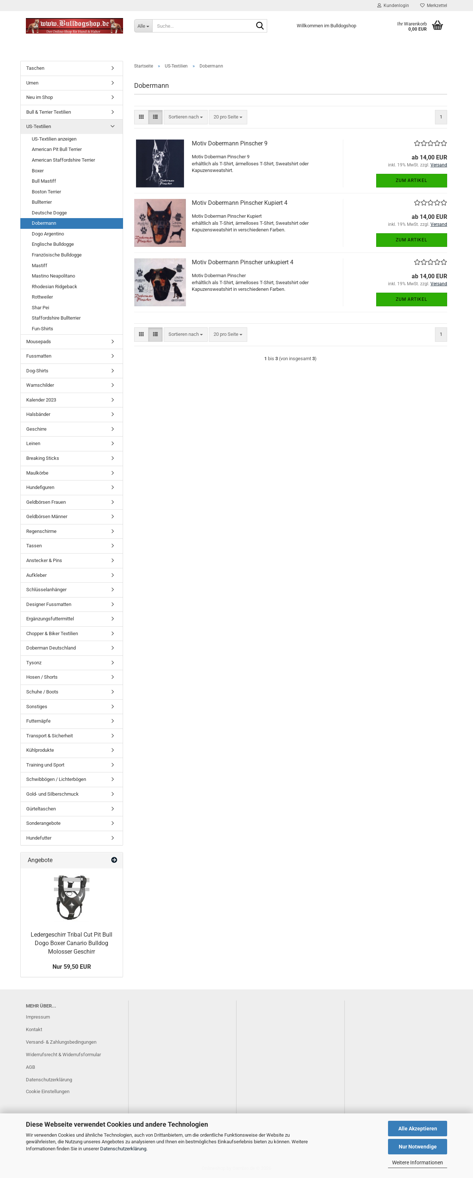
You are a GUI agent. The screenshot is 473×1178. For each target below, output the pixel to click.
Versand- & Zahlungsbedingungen (61, 1042)
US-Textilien (38, 126)
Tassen (34, 545)
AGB (30, 1067)
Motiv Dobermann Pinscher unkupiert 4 (242, 262)
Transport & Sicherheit (49, 735)
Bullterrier (42, 202)
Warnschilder (40, 385)
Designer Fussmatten (48, 604)
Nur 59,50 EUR (71, 966)
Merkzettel (433, 5)
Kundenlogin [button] (393, 5)
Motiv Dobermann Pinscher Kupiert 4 (239, 202)
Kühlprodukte (40, 750)
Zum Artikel (411, 180)
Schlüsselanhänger (46, 589)
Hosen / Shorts (42, 677)
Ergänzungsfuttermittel (50, 618)
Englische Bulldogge (53, 244)
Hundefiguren (40, 487)
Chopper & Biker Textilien (52, 633)
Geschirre (36, 429)
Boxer (38, 170)
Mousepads (38, 341)
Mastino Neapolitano (53, 276)
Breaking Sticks (42, 458)
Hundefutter (38, 838)
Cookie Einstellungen (47, 1091)
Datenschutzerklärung (123, 1148)
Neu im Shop (39, 97)
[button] (141, 117)
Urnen (32, 83)
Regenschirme (41, 531)
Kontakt (34, 1029)
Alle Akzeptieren (417, 1129)
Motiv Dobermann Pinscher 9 (230, 143)
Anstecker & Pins (44, 560)
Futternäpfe (38, 721)
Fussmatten (38, 356)
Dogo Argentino (48, 234)
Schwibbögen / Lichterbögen (56, 779)
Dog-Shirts (37, 370)
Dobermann (44, 223)
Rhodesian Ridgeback (54, 286)
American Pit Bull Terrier (57, 149)
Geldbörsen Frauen (46, 502)
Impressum (38, 1017)
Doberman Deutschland (51, 648)
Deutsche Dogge (49, 213)
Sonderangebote (43, 823)
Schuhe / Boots (42, 692)
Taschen (35, 68)
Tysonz (33, 662)
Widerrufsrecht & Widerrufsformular (63, 1054)
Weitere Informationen (417, 1162)
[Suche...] (143, 25)
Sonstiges (36, 706)
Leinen (33, 443)
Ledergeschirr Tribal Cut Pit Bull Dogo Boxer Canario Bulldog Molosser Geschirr (71, 943)
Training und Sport (45, 765)
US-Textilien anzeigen (54, 139)
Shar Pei (40, 307)
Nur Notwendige (418, 1147)
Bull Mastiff (44, 181)
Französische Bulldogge (57, 255)
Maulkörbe (37, 473)
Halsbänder (38, 414)
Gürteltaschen (41, 809)
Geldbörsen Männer (46, 516)
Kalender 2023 (41, 400)
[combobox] (186, 117)
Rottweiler (42, 297)
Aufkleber (36, 575)
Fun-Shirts (42, 328)
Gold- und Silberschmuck (52, 794)
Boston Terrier (46, 191)
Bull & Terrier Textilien (48, 112)
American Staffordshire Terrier (63, 160)
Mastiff (39, 265)
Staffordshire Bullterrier (56, 318)
